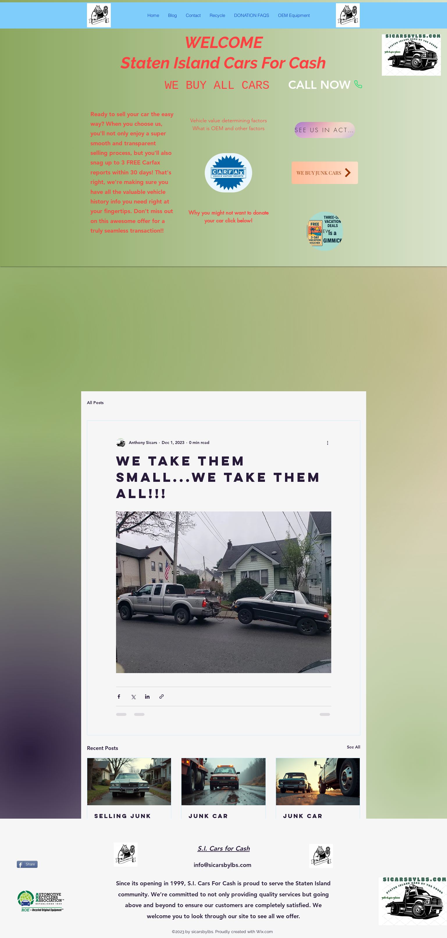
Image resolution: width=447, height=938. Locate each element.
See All (353, 747)
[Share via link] (161, 696)
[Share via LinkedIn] (147, 696)
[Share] (27, 864)
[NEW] (325, 231)
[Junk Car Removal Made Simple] (318, 781)
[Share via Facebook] (119, 696)
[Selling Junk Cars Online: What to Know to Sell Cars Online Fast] (129, 781)
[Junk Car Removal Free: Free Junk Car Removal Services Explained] (223, 781)
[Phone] (358, 84)
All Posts (95, 402)
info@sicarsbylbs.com (222, 864)
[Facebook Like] (430, 469)
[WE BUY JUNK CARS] (325, 173)
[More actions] (327, 442)
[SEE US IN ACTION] (325, 130)
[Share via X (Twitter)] (133, 696)
